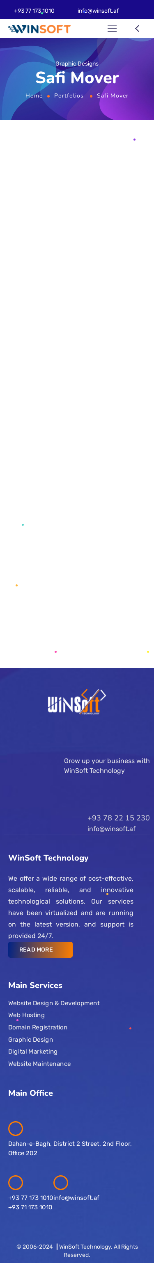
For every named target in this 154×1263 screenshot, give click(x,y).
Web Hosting (26, 1015)
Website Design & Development (53, 1002)
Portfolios (69, 96)
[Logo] (39, 28)
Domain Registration (37, 1027)
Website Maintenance (39, 1063)
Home (34, 96)
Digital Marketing (33, 1051)
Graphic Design (30, 1039)
